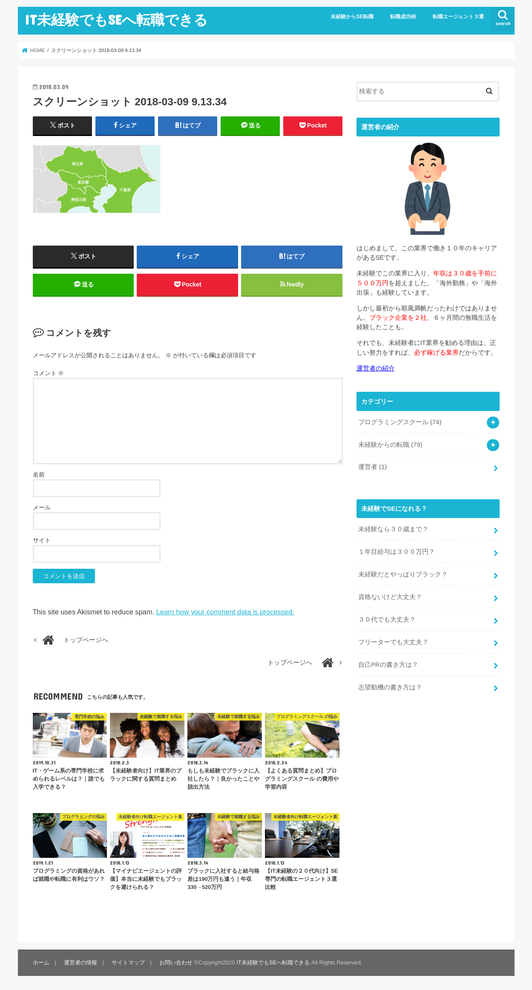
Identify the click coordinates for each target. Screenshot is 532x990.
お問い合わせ (176, 962)
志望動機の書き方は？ (390, 687)
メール (42, 507)
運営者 (372, 466)
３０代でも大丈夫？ (387, 619)
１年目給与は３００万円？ (396, 551)
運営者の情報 (80, 962)
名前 (39, 474)
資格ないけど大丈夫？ (390, 596)
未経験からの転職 (390, 444)
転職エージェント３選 (458, 17)
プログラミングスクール (400, 422)
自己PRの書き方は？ (388, 664)
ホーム (41, 962)
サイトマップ (128, 962)
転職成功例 (403, 17)
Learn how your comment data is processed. (225, 612)
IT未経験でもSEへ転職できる (116, 19)
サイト (42, 540)
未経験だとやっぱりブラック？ (403, 574)
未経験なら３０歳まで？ (393, 529)
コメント (48, 373)
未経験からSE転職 (352, 17)
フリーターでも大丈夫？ (393, 642)
